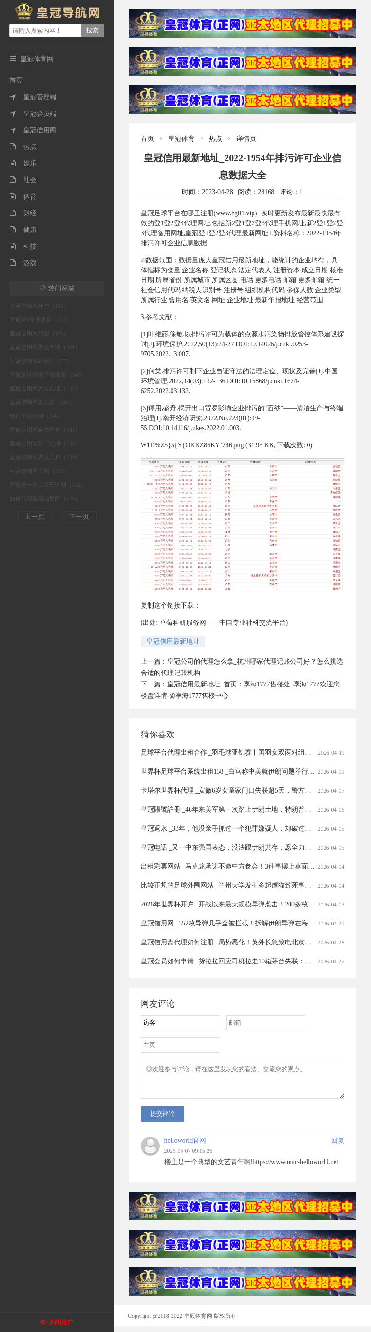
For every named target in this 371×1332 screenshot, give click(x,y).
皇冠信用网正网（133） (39, 471)
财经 (22, 213)
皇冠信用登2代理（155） (40, 361)
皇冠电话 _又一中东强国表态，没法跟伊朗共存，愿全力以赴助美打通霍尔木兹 (256, 847)
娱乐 (22, 163)
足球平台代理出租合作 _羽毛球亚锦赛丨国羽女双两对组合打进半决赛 (243, 752)
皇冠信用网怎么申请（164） (45, 347)
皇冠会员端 (32, 113)
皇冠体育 (181, 138)
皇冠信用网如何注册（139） (45, 443)
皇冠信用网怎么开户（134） (45, 457)
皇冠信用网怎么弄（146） (42, 402)
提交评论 (162, 1119)
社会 (22, 180)
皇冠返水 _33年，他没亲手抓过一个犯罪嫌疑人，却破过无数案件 (236, 828)
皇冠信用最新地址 (172, 641)
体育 (22, 196)
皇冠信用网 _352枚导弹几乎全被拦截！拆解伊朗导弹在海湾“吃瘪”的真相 (247, 923)
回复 (337, 1146)
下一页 (79, 516)
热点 (22, 146)
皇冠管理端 (32, 97)
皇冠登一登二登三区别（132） (47, 484)
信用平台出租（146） (36, 416)
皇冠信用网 (32, 130)
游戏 (22, 263)
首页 (16, 80)
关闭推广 (61, 1322)
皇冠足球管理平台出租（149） (47, 374)
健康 (22, 229)
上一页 (35, 516)
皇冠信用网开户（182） (39, 306)
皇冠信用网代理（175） (39, 333)
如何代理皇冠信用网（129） (45, 498)
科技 (22, 246)
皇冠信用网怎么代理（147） (45, 388)
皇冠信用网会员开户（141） (45, 429)
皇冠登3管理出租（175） (40, 319)
